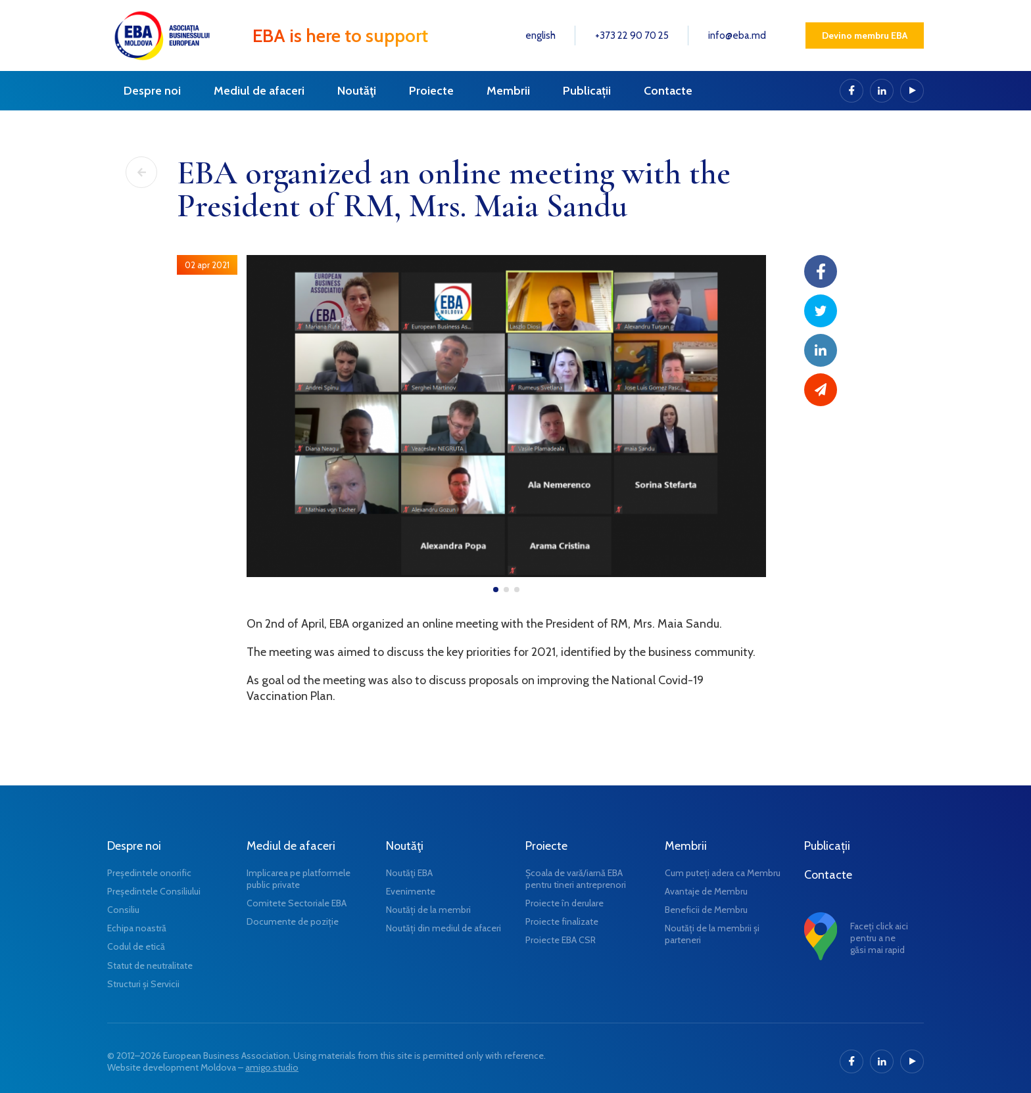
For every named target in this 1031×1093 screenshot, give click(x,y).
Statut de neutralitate (150, 965)
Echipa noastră (136, 928)
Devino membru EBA (864, 35)
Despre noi (152, 90)
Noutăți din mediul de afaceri (443, 928)
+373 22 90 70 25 (632, 35)
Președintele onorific (149, 873)
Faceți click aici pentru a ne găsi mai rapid (879, 938)
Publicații (587, 90)
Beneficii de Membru (706, 910)
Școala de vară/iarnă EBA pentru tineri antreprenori (575, 879)
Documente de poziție (293, 921)
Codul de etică (136, 946)
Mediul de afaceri (259, 90)
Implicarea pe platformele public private (298, 879)
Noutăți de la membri (428, 910)
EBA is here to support (340, 35)
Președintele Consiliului (154, 891)
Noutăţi (356, 90)
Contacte (668, 90)
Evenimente (410, 891)
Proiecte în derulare (564, 903)
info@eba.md (737, 35)
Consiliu (123, 910)
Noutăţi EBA (409, 873)
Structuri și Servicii (143, 984)
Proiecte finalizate (561, 921)
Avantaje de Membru (706, 891)
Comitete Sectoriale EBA (297, 903)
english (540, 35)
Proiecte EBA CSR (560, 940)
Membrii (508, 90)
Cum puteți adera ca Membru (722, 873)
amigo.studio (272, 1067)
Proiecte (431, 90)
